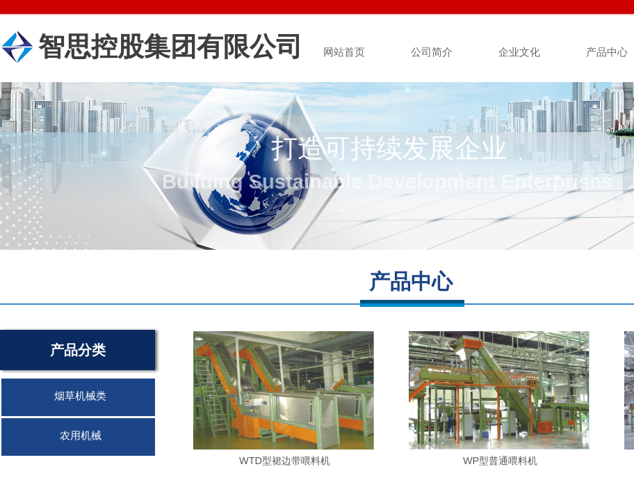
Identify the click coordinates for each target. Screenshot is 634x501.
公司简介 (432, 52)
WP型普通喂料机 (500, 460)
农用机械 (80, 435)
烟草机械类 (80, 395)
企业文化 (519, 52)
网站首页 (344, 52)
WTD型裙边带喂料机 (284, 460)
